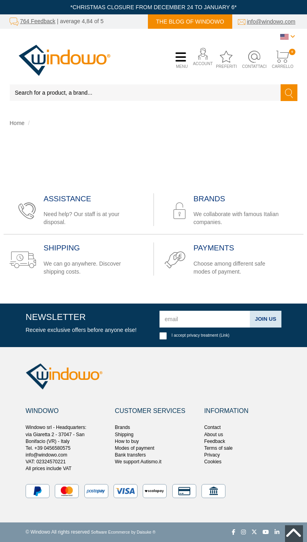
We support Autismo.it (138, 462)
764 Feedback (38, 21)
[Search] (289, 92)
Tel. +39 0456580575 (48, 448)
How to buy (127, 441)
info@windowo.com (271, 21)
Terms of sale (218, 448)
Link (224, 335)
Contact (212, 427)
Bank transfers (130, 455)
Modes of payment (134, 448)
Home (17, 123)
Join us (265, 319)
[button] (201, 60)
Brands (122, 427)
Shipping (124, 434)
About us (213, 434)
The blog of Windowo (190, 21)
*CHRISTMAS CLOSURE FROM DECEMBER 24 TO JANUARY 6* (153, 7)
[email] (204, 319)
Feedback (214, 441)
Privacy (212, 455)
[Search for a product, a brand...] (145, 92)
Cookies (212, 462)
